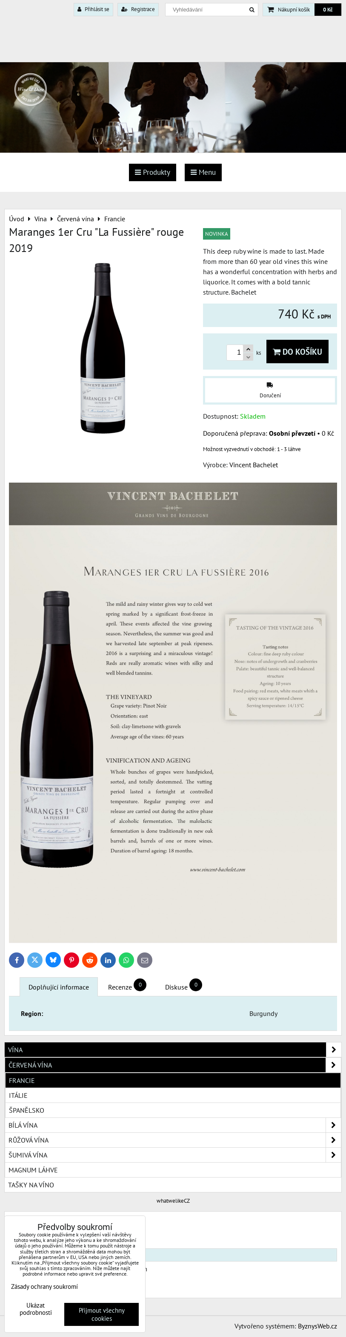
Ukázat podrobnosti (36, 1309)
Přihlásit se (93, 9)
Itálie (18, 1095)
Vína (174, 1049)
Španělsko (26, 1110)
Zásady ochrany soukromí (44, 1286)
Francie (22, 1080)
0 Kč (328, 9)
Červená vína (175, 1065)
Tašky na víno (31, 1185)
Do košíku (297, 351)
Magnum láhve (33, 1170)
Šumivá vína (175, 1155)
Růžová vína (175, 1140)
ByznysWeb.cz (317, 1326)
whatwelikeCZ (173, 1200)
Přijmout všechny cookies (102, 1314)
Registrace (138, 9)
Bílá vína (175, 1125)
